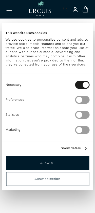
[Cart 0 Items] (85, 9)
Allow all (47, 163)
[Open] (65, 9)
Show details (71, 148)
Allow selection (47, 179)
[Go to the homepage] (40, 9)
